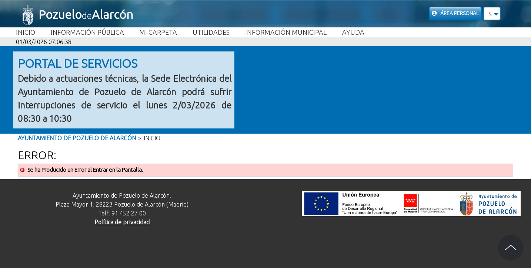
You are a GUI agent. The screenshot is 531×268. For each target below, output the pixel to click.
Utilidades (211, 32)
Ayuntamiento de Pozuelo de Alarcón (77, 138)
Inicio (25, 32)
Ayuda (353, 32)
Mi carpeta (158, 32)
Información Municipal (286, 32)
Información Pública (87, 32)
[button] (492, 13)
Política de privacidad (122, 222)
